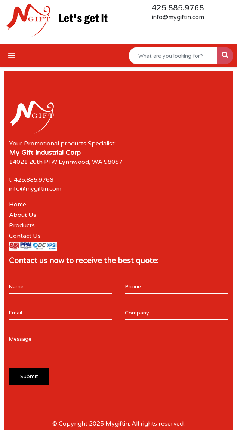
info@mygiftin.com (178, 17)
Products (22, 225)
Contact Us (25, 236)
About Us (22, 215)
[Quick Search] (173, 55)
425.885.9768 (178, 8)
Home (17, 204)
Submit (29, 376)
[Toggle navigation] (11, 55)
